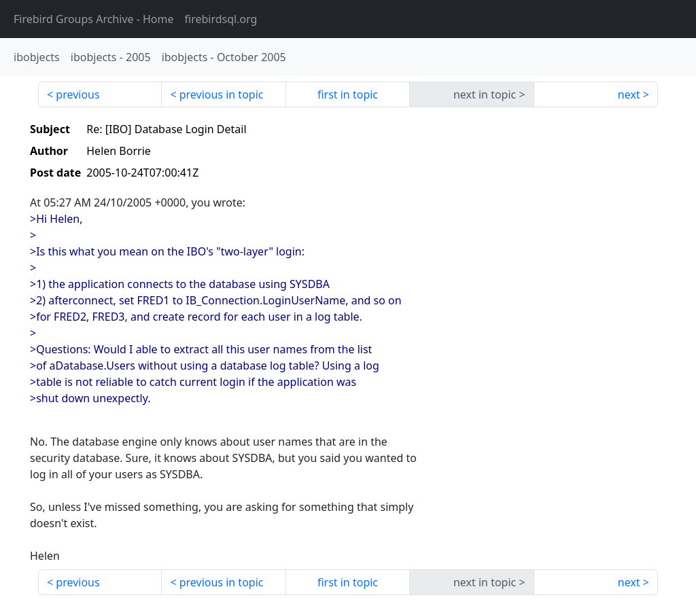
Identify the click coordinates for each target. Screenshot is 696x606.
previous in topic (221, 94)
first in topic (347, 94)
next (629, 94)
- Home (94, 19)
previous (77, 94)
